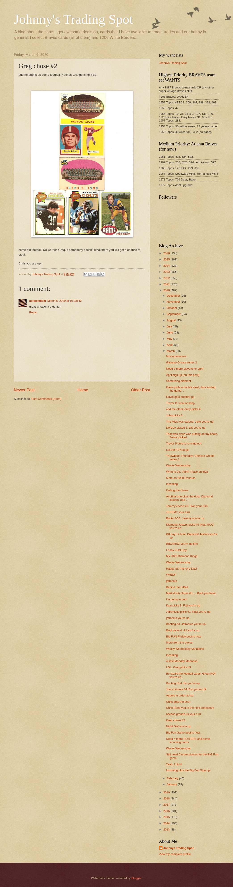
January (172, 784)
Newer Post (24, 390)
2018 (167, 798)
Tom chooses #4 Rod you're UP (186, 689)
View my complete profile (175, 854)
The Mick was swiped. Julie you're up (189, 421)
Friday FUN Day (176, 550)
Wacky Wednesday (178, 465)
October (172, 308)
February (173, 778)
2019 (167, 792)
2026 (167, 253)
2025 (167, 259)
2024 (167, 265)
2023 (167, 271)
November (174, 301)
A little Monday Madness (181, 661)
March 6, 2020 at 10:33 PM (64, 300)
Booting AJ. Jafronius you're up (186, 624)
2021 (167, 284)
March (171, 351)
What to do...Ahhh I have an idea (187, 471)
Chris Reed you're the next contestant (190, 707)
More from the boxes (179, 642)
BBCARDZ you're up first (182, 543)
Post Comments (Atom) (46, 399)
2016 (167, 811)
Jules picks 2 (174, 415)
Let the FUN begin (177, 449)
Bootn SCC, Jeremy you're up (185, 518)
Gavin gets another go (180, 396)
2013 (167, 829)
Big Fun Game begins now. (183, 732)
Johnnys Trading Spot (173, 63)
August (172, 320)
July (170, 326)
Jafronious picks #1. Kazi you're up (188, 611)
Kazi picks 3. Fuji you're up (183, 605)
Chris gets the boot (178, 701)
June (170, 332)
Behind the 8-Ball (177, 587)
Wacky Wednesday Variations (185, 648)
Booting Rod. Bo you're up (183, 683)
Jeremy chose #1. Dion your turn (187, 506)
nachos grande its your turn (183, 714)
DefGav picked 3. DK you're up (185, 427)
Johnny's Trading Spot (73, 19)
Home (82, 390)
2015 (167, 817)
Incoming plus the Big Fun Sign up (188, 770)
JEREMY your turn (178, 512)
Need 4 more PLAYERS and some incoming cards (188, 740)
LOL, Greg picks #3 (178, 667)
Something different (178, 381)
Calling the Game (177, 490)
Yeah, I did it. (174, 764)
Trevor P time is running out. (184, 443)
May (170, 338)
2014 (167, 823)
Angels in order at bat (179, 695)
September (174, 314)
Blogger (136, 878)
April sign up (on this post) (182, 375)
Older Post (140, 390)
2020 (167, 290)
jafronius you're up (177, 618)
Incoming (172, 484)
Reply (33, 312)
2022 (167, 278)
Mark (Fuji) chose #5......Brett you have (191, 593)
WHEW (170, 574)
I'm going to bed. (176, 599)
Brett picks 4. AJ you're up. (183, 630)
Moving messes (176, 356)
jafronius (171, 581)
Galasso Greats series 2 (181, 362)
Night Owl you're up (178, 726)
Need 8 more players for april (184, 368)
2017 (167, 804)
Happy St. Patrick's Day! (181, 568)
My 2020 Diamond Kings (181, 556)
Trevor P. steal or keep (180, 403)
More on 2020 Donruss (180, 478)
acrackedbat (37, 300)
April (170, 345)
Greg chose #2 (175, 720)
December (174, 295)
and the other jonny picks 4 (183, 409)
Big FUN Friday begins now (183, 636)
